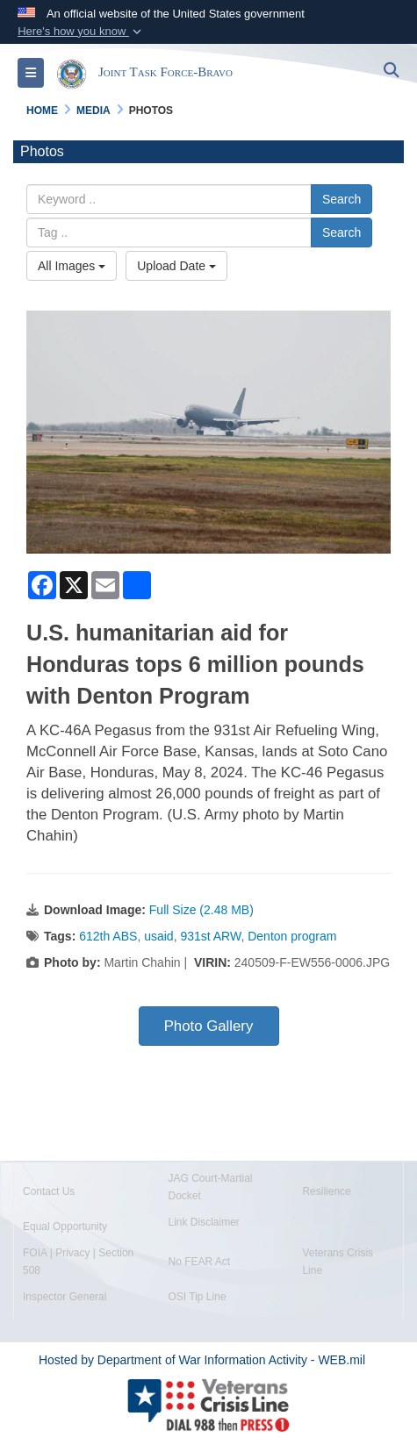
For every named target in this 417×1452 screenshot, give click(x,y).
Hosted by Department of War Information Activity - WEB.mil (202, 1360)
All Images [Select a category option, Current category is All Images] (71, 266)
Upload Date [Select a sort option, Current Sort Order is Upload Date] (176, 266)
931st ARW (210, 936)
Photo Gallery (209, 1026)
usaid (158, 936)
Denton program (292, 936)
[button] (81, 31)
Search (341, 199)
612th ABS (108, 936)
